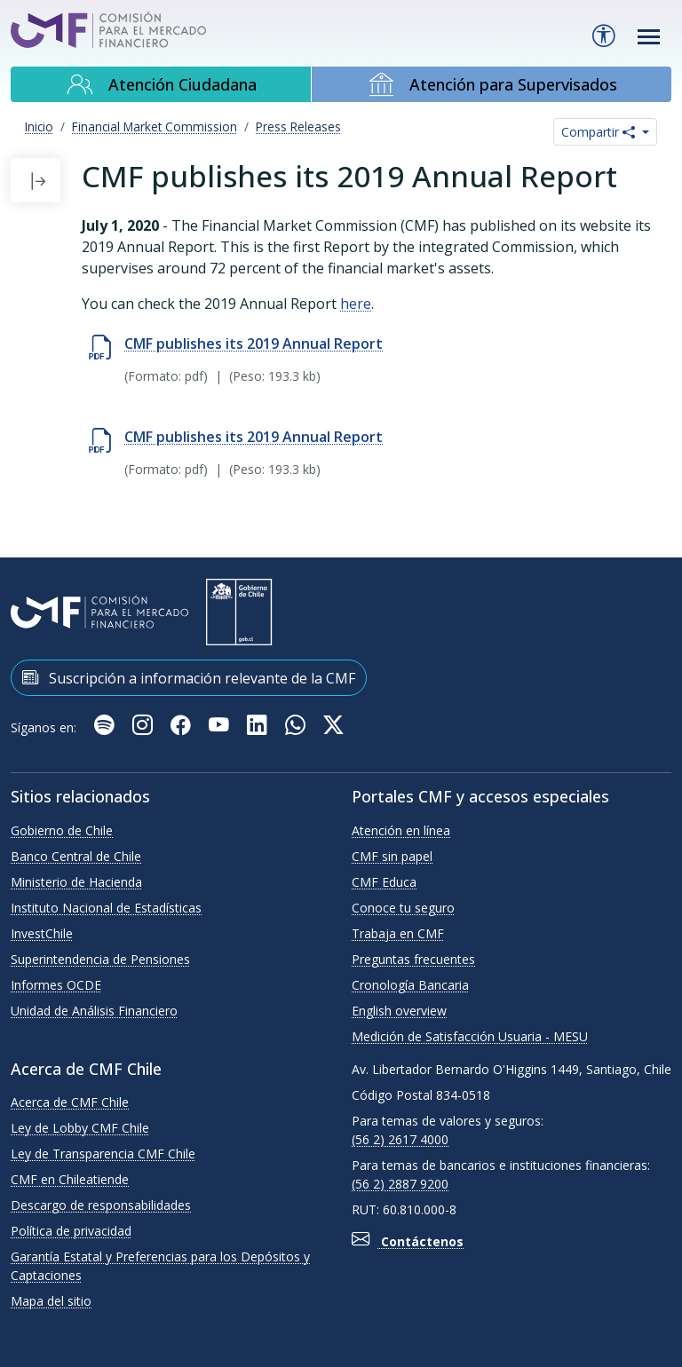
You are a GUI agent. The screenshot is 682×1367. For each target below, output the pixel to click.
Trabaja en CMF (398, 933)
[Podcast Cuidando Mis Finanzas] (106, 727)
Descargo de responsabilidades (101, 1205)
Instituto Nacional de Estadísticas (106, 907)
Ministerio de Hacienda (76, 881)
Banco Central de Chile (76, 856)
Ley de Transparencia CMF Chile (103, 1153)
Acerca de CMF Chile (70, 1102)
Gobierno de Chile (62, 830)
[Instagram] (144, 727)
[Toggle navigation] (649, 36)
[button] (37, 180)
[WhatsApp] (297, 727)
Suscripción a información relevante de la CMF (188, 677)
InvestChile (42, 933)
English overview (399, 1010)
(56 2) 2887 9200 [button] (400, 1183)
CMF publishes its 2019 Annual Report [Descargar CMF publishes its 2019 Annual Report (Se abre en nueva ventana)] (253, 436)
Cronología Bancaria (410, 984)
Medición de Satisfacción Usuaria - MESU (470, 1036)
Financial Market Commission (154, 126)
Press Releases (298, 126)
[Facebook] (182, 727)
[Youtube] (221, 727)
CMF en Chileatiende (70, 1179)
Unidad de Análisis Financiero (94, 1010)
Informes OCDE (56, 984)
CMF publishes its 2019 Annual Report (253, 343)
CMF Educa (384, 881)
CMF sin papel (392, 856)
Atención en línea (401, 830)
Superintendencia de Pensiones (100, 959)
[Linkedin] (259, 727)
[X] (333, 727)
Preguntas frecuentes (413, 959)
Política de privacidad (71, 1230)
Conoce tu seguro (403, 907)
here (355, 303)
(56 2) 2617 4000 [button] (400, 1139)
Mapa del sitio (51, 1300)
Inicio (39, 126)
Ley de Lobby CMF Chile (80, 1127)
